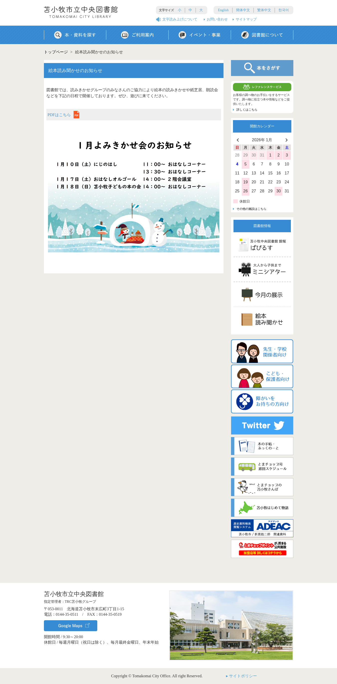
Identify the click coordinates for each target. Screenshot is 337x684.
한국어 (283, 10)
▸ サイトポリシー (241, 676)
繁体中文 (264, 10)
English (223, 10)
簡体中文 (243, 10)
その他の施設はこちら (251, 208)
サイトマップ (246, 19)
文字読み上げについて (179, 19)
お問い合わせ (217, 19)
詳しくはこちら (246, 109)
